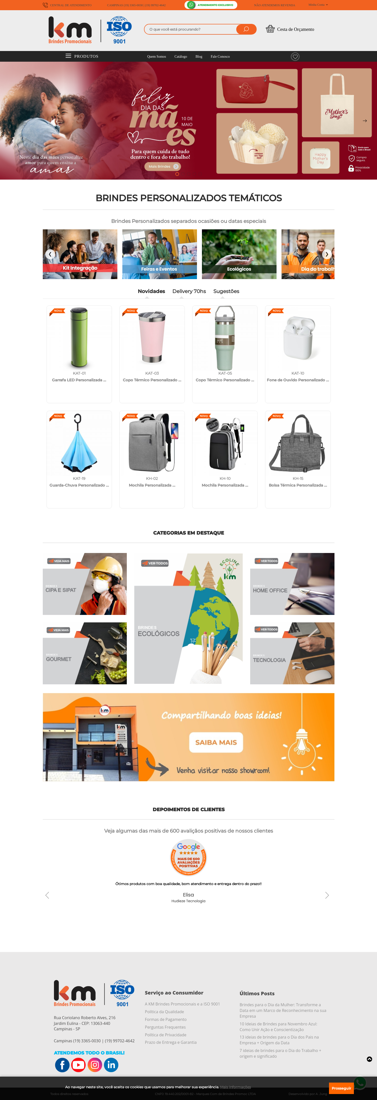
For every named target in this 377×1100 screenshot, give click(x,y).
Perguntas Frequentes (165, 1027)
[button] (177, 174)
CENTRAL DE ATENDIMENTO (67, 5)
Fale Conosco (220, 56)
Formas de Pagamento (166, 1019)
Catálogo (181, 56)
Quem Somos (156, 56)
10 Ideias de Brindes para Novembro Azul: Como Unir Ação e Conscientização (278, 1026)
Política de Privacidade (166, 1035)
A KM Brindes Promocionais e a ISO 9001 (182, 1004)
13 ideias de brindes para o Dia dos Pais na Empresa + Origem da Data (279, 1040)
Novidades (151, 291)
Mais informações (235, 1087)
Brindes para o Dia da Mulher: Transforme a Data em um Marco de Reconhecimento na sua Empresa (283, 1010)
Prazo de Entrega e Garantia (171, 1042)
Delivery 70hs (189, 291)
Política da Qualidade (164, 1011)
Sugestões (226, 291)
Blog (198, 56)
